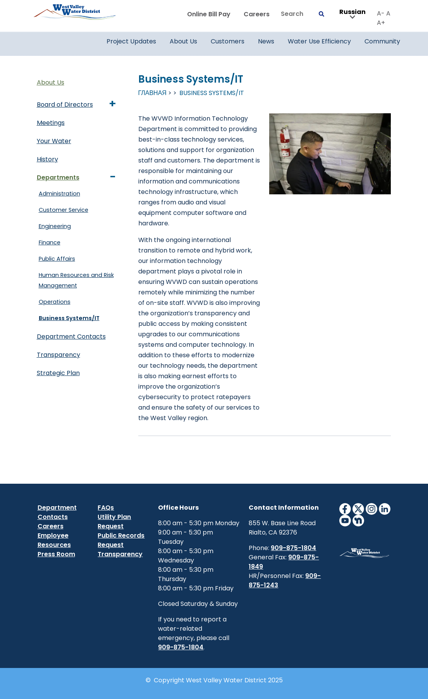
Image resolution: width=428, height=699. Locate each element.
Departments (58, 177)
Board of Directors (65, 104)
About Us (50, 82)
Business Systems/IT (69, 318)
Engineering (55, 226)
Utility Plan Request (114, 521)
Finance (49, 242)
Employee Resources (54, 540)
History (47, 159)
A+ (381, 22)
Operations (54, 302)
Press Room (56, 554)
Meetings (51, 122)
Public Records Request (121, 540)
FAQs (106, 507)
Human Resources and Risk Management (76, 280)
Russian (352, 14)
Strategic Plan (58, 373)
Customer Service (63, 210)
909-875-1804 (180, 647)
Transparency (58, 354)
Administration (59, 193)
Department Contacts (71, 336)
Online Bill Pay (208, 14)
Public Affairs (57, 259)
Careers (257, 14)
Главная (152, 92)
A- (381, 13)
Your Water (54, 141)
